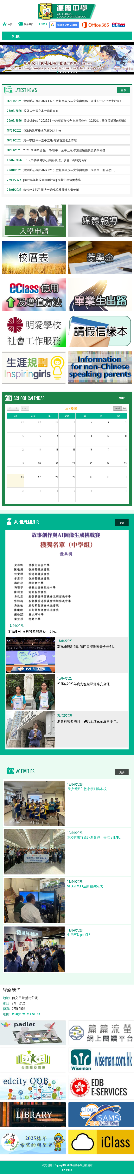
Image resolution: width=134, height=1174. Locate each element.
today (25, 408)
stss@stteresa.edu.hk (26, 1013)
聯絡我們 (28, 24)
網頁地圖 (47, 1165)
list (124, 408)
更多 (123, 90)
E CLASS (43, 24)
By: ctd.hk (67, 1170)
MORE (122, 398)
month (117, 408)
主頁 (10, 24)
